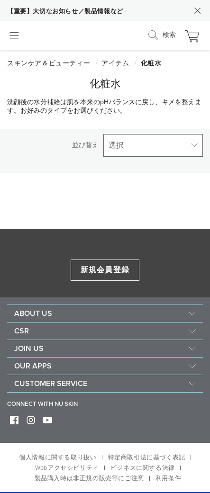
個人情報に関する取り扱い (57, 457)
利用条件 (168, 478)
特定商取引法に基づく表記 (146, 457)
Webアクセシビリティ (67, 468)
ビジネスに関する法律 (142, 468)
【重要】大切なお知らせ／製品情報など (65, 11)
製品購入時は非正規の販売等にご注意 (89, 478)
